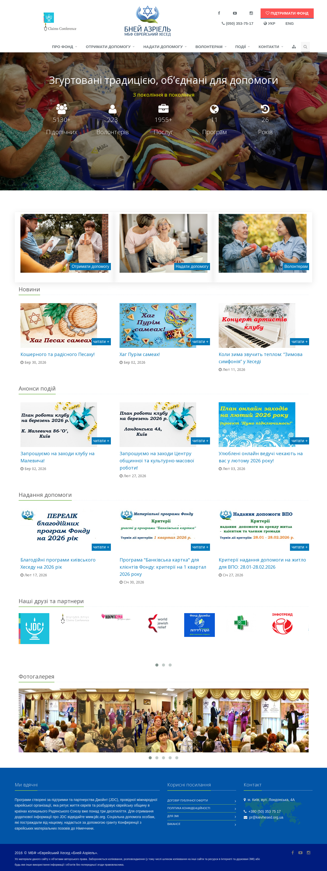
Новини (29, 289)
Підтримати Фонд (287, 13)
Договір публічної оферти (187, 800)
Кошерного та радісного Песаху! (57, 354)
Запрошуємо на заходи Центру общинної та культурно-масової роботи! (157, 460)
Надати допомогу (163, 46)
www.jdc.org (95, 817)
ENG (289, 23)
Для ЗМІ (173, 816)
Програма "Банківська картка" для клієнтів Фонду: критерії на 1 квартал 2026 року (163, 567)
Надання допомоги (45, 494)
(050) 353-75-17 (237, 23)
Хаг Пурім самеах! (140, 354)
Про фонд (62, 46)
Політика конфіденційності (188, 808)
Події (240, 46)
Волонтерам (209, 46)
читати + (101, 341)
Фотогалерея (36, 676)
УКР (269, 23)
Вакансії (173, 824)
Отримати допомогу (108, 46)
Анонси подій (37, 388)
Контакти (269, 46)
